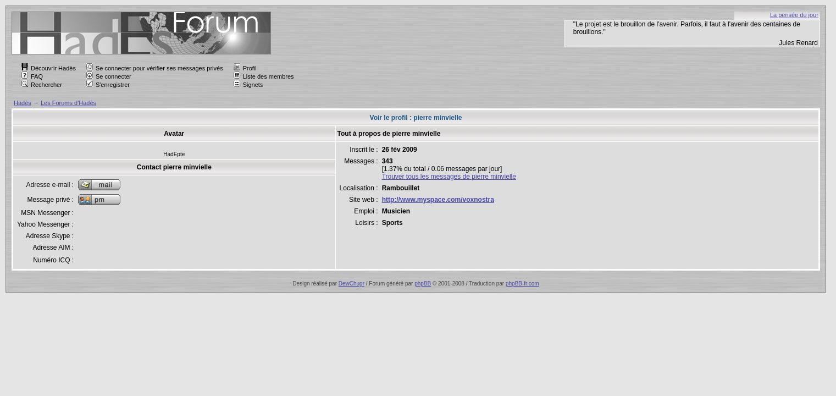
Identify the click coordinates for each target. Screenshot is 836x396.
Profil (245, 68)
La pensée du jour (794, 15)
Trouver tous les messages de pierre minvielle (449, 176)
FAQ (32, 76)
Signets (248, 84)
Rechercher (41, 84)
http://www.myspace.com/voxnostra (438, 200)
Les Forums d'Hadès (68, 103)
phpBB (422, 283)
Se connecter (108, 76)
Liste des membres (264, 76)
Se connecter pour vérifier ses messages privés (154, 68)
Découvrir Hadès (48, 68)
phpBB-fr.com (522, 283)
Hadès (22, 103)
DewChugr (351, 283)
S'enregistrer (108, 84)
